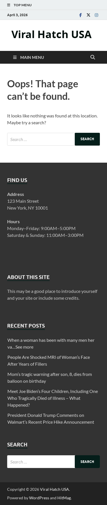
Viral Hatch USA (51, 34)
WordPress (39, 497)
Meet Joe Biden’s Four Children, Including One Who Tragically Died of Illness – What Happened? (52, 397)
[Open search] (92, 57)
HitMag (64, 497)
